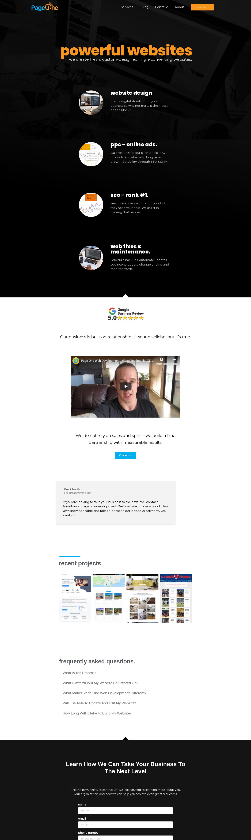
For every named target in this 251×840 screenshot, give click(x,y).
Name (82, 804)
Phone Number (89, 832)
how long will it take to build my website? (97, 713)
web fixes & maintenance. (130, 249)
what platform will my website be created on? (100, 683)
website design (131, 93)
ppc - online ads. (134, 144)
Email (82, 818)
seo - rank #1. (129, 195)
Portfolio (161, 7)
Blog (145, 7)
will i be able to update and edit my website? (99, 703)
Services (128, 7)
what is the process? (79, 673)
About (179, 7)
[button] (125, 673)
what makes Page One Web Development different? (104, 693)
